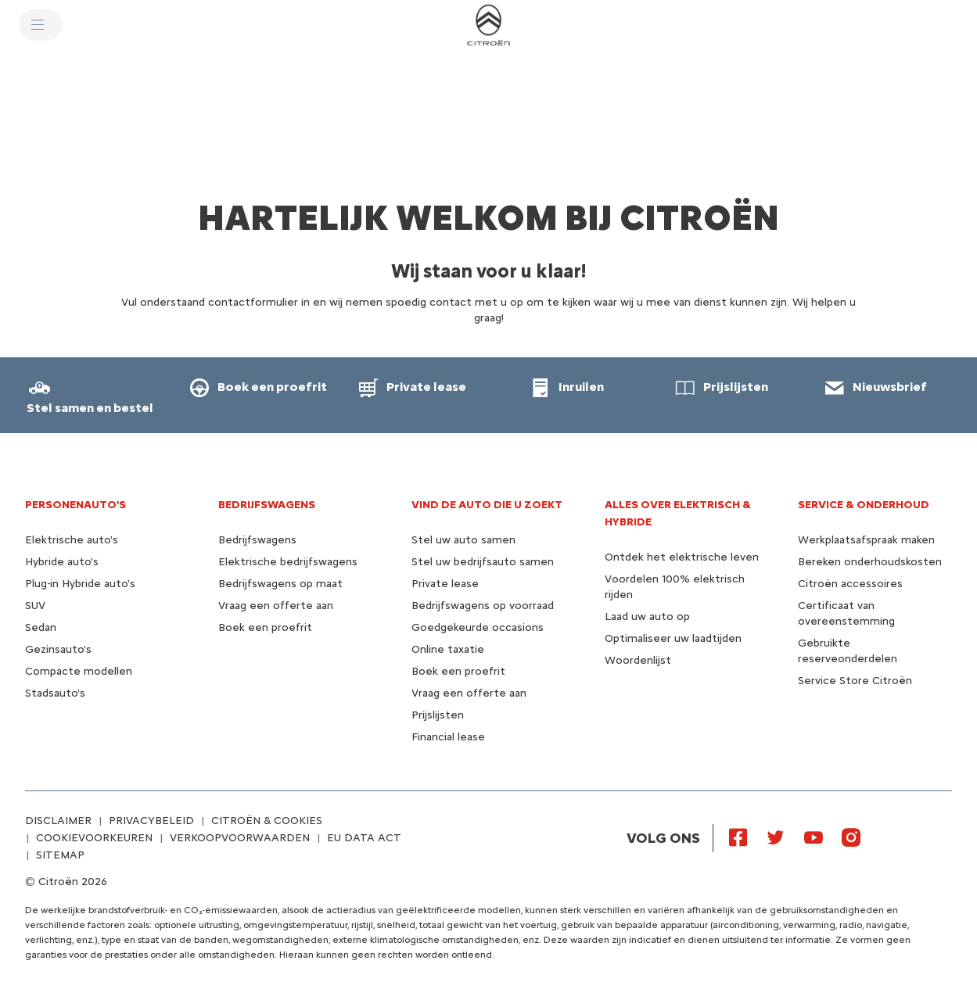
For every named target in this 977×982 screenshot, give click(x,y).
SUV (35, 605)
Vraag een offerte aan (275, 605)
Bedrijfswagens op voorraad (482, 605)
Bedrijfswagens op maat (280, 583)
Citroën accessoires (850, 583)
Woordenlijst (638, 660)
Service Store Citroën (855, 680)
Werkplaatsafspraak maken (866, 540)
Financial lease (448, 737)
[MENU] (40, 25)
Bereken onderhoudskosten (870, 561)
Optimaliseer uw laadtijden (673, 638)
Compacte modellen (78, 671)
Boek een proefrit (265, 627)
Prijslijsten (437, 715)
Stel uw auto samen (463, 540)
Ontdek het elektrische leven (682, 557)
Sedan (40, 627)
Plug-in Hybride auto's (80, 583)
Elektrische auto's (71, 540)
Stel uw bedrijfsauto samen (482, 561)
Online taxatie (447, 649)
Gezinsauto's (58, 649)
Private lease (445, 583)
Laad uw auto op (647, 616)
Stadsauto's (55, 693)
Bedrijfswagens (257, 540)
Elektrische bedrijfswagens (287, 561)
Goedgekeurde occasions (477, 627)
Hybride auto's (62, 561)
